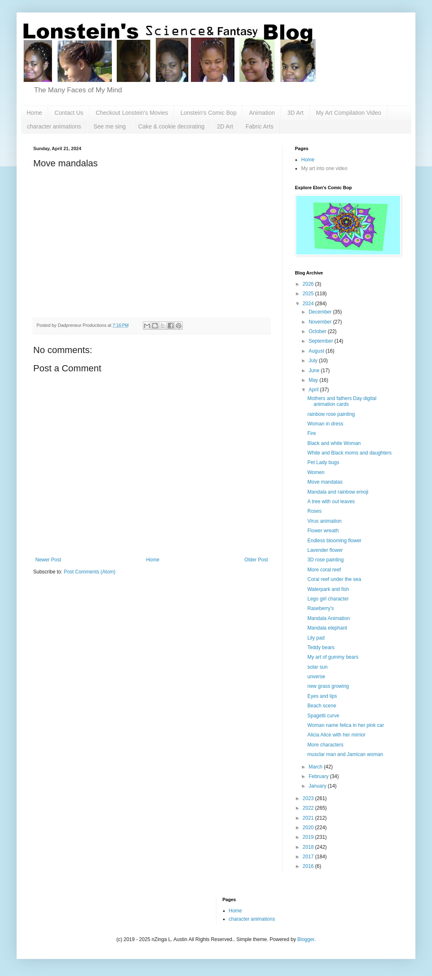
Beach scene (321, 706)
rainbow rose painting (331, 414)
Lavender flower (325, 550)
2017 (309, 857)
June (315, 370)
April (314, 390)
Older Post (256, 560)
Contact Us (68, 112)
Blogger (305, 939)
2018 (309, 847)
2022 (309, 808)
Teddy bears (320, 647)
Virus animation (324, 521)
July (314, 360)
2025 (309, 294)
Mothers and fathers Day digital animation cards (341, 401)
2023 (309, 798)
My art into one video (324, 168)
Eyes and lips (322, 696)
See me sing (109, 126)
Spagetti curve (323, 716)
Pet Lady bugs (323, 462)
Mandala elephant (327, 628)
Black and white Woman (334, 443)
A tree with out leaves (331, 501)
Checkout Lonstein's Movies (132, 112)
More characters (325, 745)
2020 (309, 827)
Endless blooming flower (334, 541)
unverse (316, 676)
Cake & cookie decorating (171, 126)
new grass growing (328, 686)
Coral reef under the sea (334, 579)
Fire (311, 433)
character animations (54, 126)
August (317, 351)
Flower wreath (323, 531)
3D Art (295, 112)
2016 (309, 866)
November (321, 322)
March (316, 767)
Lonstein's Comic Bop (208, 112)
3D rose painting (325, 560)
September (321, 341)
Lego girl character (328, 599)
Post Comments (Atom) (89, 572)
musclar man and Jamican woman (345, 754)
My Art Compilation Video (348, 112)
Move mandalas (325, 482)
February (319, 776)
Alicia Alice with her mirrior (336, 735)
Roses (314, 511)
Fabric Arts (259, 126)
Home (34, 112)
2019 (309, 837)
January (318, 786)
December (321, 312)
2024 (309, 303)
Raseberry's (320, 608)
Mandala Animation (328, 618)
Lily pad (315, 638)
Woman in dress (325, 424)
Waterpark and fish (328, 589)
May (314, 380)
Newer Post (48, 560)
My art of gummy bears (332, 657)
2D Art (225, 126)
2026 (309, 284)
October (318, 331)
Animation (262, 112)
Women (315, 472)
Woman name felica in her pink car (345, 725)
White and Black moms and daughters (349, 453)
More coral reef (324, 570)
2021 (309, 818)
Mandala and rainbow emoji (337, 492)
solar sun (317, 667)
